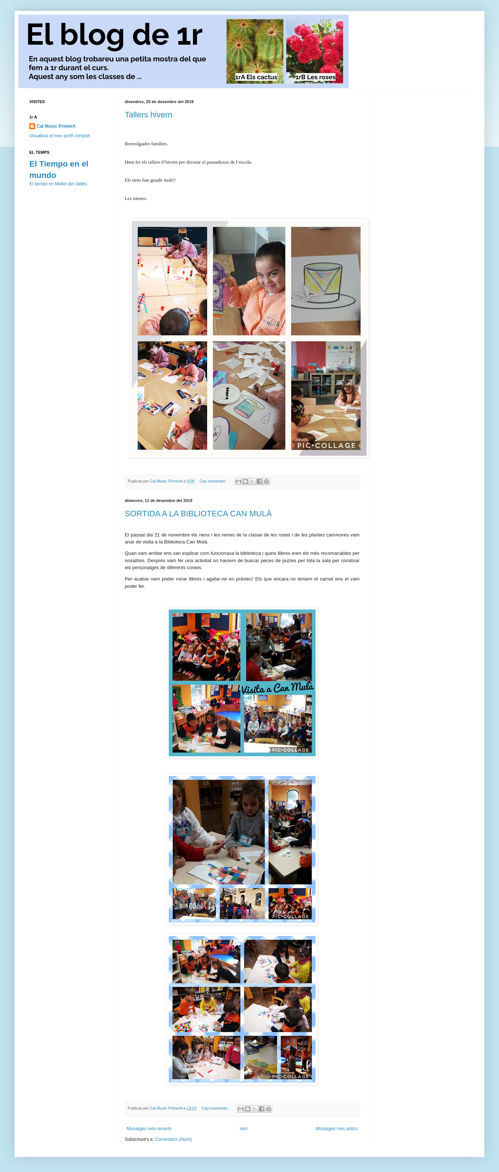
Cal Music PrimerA (56, 126)
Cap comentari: (213, 481)
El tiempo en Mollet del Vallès (58, 183)
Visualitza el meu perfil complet (59, 135)
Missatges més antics (337, 1128)
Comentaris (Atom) (173, 1139)
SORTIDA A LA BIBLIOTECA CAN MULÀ (198, 513)
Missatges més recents (149, 1128)
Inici (243, 1128)
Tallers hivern (148, 114)
